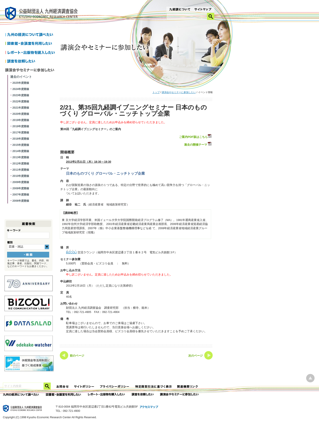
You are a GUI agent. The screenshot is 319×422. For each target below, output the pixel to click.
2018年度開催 (20, 126)
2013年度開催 (20, 157)
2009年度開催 (20, 182)
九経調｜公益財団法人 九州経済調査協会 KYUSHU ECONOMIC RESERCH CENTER (42, 14)
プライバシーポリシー (115, 386)
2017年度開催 (20, 132)
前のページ (77, 355)
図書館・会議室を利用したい (31, 44)
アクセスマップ (149, 407)
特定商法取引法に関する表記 (153, 386)
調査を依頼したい (31, 61)
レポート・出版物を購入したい (107, 394)
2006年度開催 (20, 200)
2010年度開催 (20, 176)
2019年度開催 (20, 120)
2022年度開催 (20, 101)
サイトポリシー (84, 386)
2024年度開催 (20, 89)
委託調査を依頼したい (143, 394)
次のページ (195, 355)
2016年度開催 (20, 138)
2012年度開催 (20, 163)
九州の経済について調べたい (31, 35)
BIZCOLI (71, 252)
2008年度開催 (20, 188)
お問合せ (62, 386)
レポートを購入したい (31, 53)
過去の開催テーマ (195, 144)
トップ (156, 92)
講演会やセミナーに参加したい (179, 92)
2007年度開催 (20, 194)
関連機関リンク (187, 386)
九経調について (180, 10)
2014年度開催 (20, 151)
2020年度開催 (20, 113)
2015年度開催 (20, 145)
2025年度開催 (20, 82)
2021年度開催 (20, 107)
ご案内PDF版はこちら (195, 136)
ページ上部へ (310, 378)
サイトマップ (203, 10)
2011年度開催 (20, 169)
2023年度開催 (20, 95)
